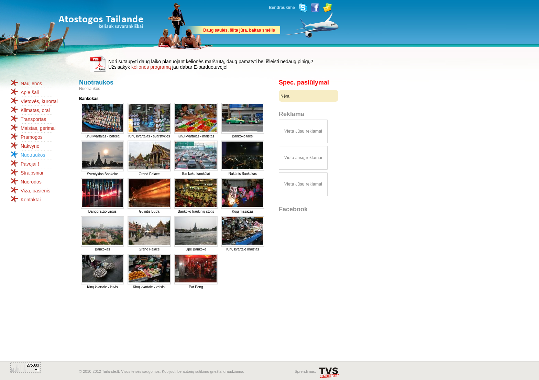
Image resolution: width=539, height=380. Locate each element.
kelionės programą (151, 67)
